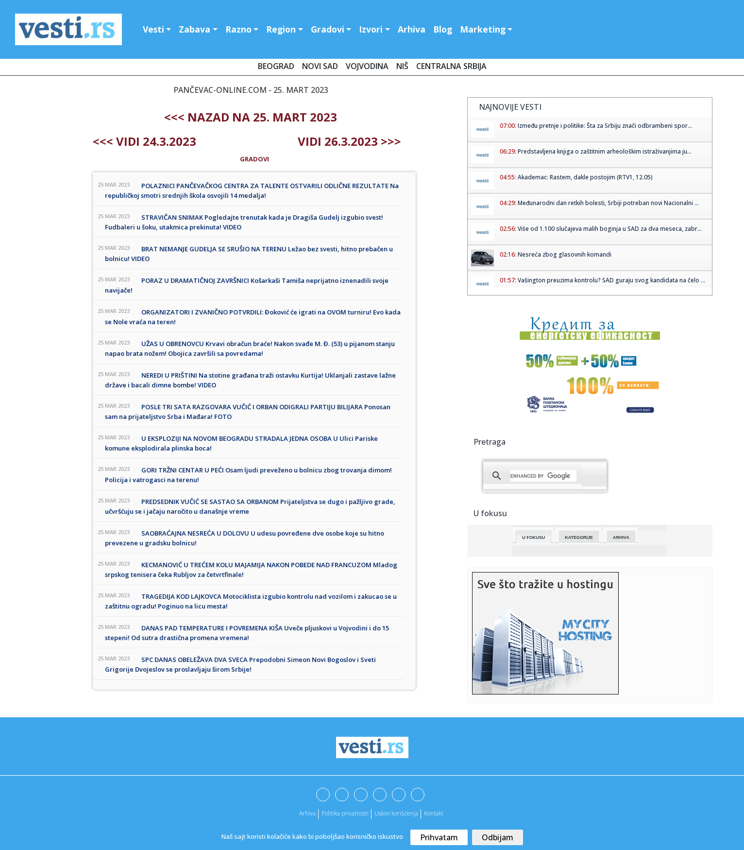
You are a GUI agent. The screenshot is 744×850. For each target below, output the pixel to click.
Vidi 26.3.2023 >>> (349, 141)
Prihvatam (439, 837)
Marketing (483, 29)
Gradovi (327, 29)
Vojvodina (367, 66)
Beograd (276, 66)
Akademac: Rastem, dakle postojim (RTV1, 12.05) (585, 177)
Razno (238, 29)
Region (281, 29)
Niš (402, 66)
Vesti (153, 29)
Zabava (194, 29)
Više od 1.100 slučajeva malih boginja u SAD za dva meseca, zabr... (610, 229)
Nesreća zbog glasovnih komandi (564, 254)
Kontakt (433, 813)
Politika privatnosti (345, 813)
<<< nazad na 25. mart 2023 (250, 117)
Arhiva (411, 29)
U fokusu (533, 537)
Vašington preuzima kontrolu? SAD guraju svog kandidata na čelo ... (611, 280)
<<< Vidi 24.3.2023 (144, 141)
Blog (442, 29)
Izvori (371, 29)
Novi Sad (320, 66)
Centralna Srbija (451, 66)
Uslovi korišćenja (396, 813)
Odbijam (497, 837)
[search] (543, 476)
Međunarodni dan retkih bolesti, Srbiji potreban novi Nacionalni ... (608, 203)
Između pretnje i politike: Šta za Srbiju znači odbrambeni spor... (605, 125)
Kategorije (579, 537)
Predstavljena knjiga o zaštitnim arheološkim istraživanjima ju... (605, 151)
